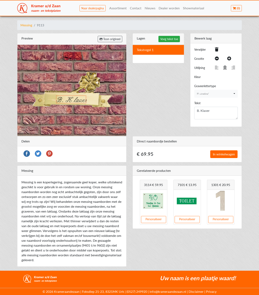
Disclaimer (196, 291)
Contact (135, 8)
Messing (26, 25)
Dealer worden (169, 8)
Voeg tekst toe (169, 39)
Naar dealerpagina (92, 8)
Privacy (211, 291)
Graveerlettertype (205, 86)
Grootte (199, 58)
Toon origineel (110, 39)
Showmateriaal (193, 8)
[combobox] (216, 94)
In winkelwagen (224, 154)
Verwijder (200, 49)
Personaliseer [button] (153, 219)
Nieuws (150, 8)
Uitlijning (199, 67)
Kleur (197, 77)
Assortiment (118, 8)
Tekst (197, 103)
